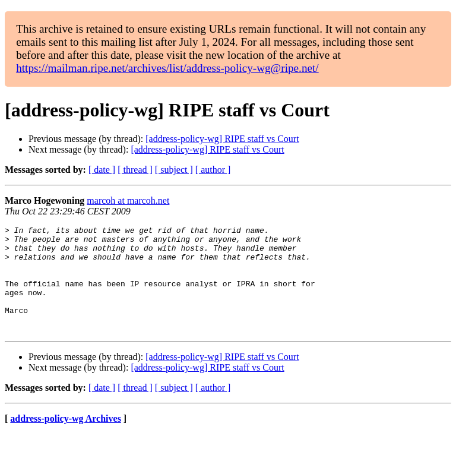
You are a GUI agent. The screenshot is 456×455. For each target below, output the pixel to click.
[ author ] (213, 170)
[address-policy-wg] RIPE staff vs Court (222, 139)
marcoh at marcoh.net (128, 200)
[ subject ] (174, 170)
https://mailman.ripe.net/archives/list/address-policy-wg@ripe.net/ (167, 68)
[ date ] (101, 170)
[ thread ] (135, 170)
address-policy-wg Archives (65, 440)
